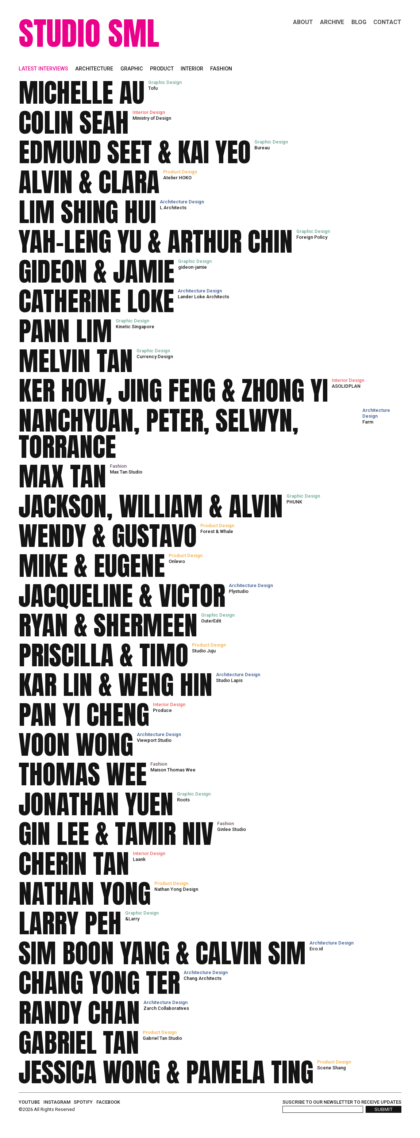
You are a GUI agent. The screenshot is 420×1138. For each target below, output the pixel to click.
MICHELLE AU (82, 93)
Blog (358, 22)
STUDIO (59, 33)
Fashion (221, 69)
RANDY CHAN (79, 1013)
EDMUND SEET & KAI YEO (135, 152)
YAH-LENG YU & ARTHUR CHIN (156, 242)
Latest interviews (43, 69)
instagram (56, 1102)
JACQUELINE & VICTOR (122, 596)
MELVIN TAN (76, 361)
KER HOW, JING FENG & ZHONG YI (173, 391)
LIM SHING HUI (87, 212)
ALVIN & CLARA (89, 182)
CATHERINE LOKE (96, 301)
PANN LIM (65, 331)
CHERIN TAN (74, 864)
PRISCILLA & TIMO (103, 655)
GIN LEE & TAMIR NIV (116, 834)
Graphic (131, 69)
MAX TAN (62, 476)
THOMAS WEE (83, 774)
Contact (387, 22)
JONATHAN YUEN (96, 804)
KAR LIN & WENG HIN (115, 685)
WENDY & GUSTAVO (108, 536)
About (303, 22)
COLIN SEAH (74, 123)
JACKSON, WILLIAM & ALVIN (151, 506)
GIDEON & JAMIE (96, 271)
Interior (192, 69)
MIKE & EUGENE (92, 566)
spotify (83, 1102)
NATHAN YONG (85, 894)
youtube (29, 1102)
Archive (332, 22)
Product (162, 69)
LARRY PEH (70, 923)
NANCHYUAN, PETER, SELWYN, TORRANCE (158, 433)
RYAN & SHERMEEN (108, 625)
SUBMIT (383, 1109)
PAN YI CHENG (84, 715)
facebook (108, 1102)
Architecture (94, 69)
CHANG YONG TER (99, 983)
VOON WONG (76, 745)
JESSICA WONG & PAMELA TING (166, 1072)
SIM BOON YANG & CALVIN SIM (162, 953)
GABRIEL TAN (79, 1043)
